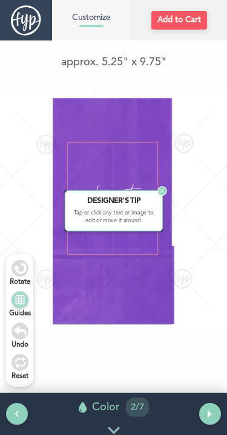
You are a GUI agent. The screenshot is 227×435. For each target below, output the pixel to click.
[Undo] (20, 331)
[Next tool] (210, 414)
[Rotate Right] (20, 268)
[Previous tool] (17, 414)
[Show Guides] (20, 299)
